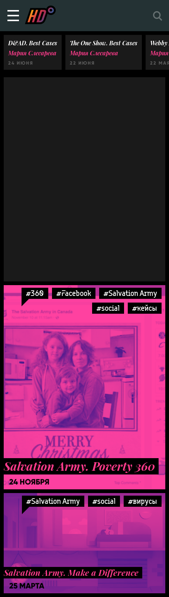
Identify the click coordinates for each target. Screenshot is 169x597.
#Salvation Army (130, 293)
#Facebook (73, 293)
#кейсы (144, 308)
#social (108, 308)
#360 (35, 293)
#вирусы (142, 501)
